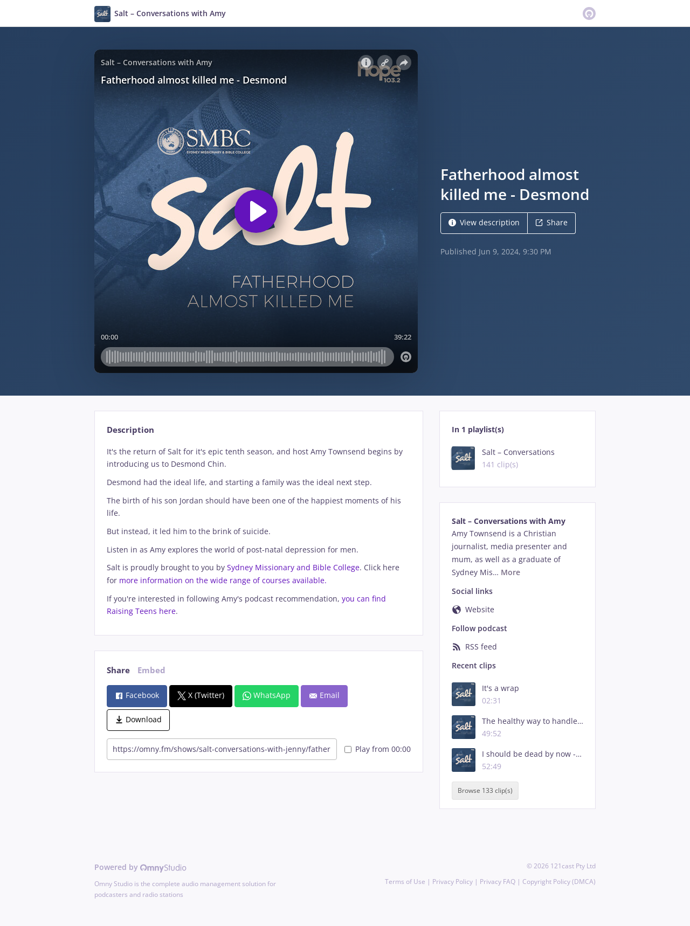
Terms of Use (405, 881)
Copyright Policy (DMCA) (559, 881)
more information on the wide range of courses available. (223, 580)
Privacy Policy (452, 881)
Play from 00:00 (377, 749)
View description (484, 222)
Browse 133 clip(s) (485, 790)
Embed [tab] (151, 670)
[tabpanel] (258, 531)
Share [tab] (118, 670)
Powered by (140, 867)
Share (551, 222)
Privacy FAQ (497, 881)
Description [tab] (130, 430)
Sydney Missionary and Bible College (293, 567)
